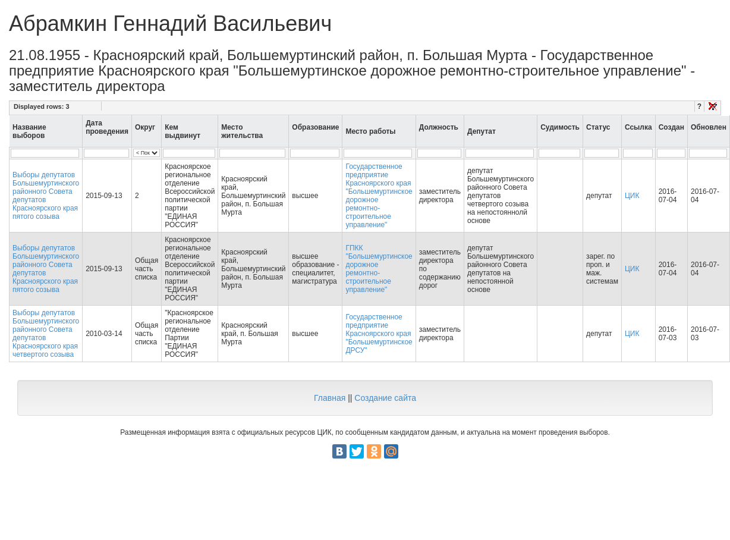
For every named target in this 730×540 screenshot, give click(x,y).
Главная (329, 398)
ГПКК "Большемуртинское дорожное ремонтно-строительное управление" (378, 269)
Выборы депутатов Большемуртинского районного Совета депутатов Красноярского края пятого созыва (45, 196)
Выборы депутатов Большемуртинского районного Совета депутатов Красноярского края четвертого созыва (45, 334)
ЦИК (632, 195)
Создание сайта (385, 398)
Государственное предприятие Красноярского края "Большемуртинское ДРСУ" (378, 333)
